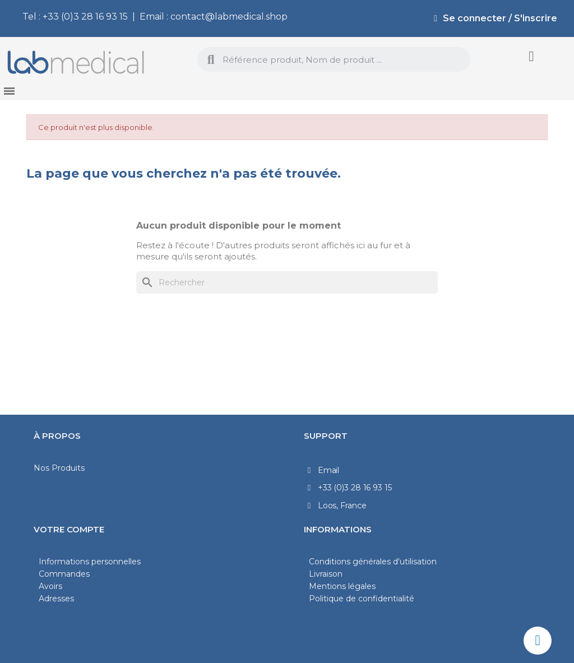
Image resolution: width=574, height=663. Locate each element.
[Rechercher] (287, 282)
